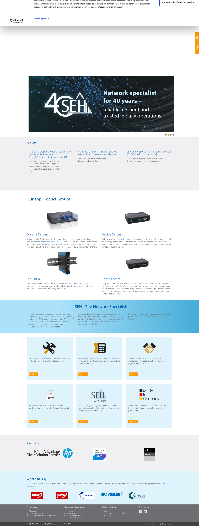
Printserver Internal (73, 515)
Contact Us (149, 524)
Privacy (158, 524)
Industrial (34, 279)
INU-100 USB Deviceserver (80, 283)
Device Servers (112, 234)
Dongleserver (71, 513)
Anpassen (178, 15)
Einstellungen (40, 39)
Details (32, 374)
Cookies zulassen (177, 7)
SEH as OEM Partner (36, 513)
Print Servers (110, 279)
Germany (107, 515)
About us (32, 511)
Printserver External (74, 518)
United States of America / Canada (117, 513)
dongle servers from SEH (51, 241)
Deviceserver (71, 511)
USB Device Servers (124, 239)
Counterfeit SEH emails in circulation (42, 515)
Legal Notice (167, 524)
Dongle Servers (38, 234)
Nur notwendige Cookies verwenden (178, 23)
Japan (106, 511)
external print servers (141, 283)
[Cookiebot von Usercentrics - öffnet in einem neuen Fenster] (16, 42)
